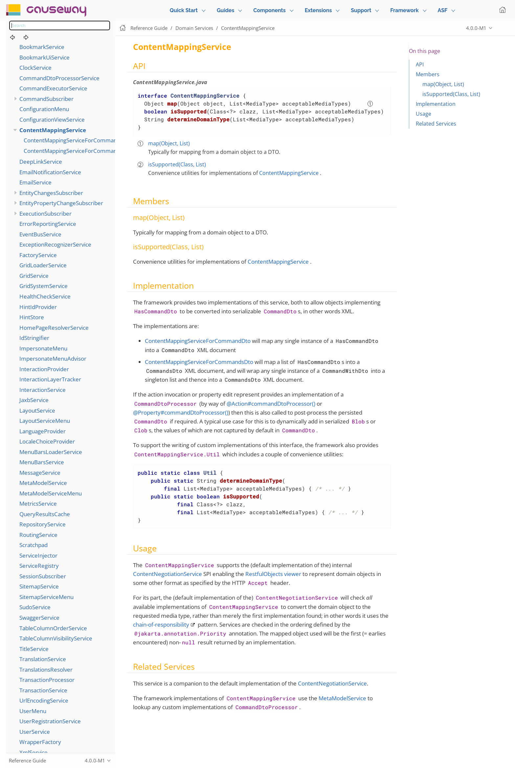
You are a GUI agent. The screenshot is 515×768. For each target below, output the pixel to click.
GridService (34, 275)
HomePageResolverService (54, 327)
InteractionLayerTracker (50, 379)
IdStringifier (34, 338)
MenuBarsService (41, 462)
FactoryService (38, 255)
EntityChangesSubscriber (51, 193)
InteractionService (42, 390)
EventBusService (40, 234)
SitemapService (39, 586)
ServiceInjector (38, 555)
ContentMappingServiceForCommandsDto (78, 151)
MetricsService (38, 503)
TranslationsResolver (46, 669)
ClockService (35, 67)
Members (427, 74)
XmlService (33, 752)
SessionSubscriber (42, 576)
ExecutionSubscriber (45, 213)
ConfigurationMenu (44, 109)
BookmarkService (41, 47)
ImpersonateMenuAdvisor (52, 358)
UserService (34, 731)
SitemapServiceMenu (46, 597)
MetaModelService (43, 483)
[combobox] (59, 25)
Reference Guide (149, 28)
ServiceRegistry (39, 565)
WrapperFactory (40, 742)
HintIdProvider (38, 307)
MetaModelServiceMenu (50, 493)
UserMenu (32, 711)
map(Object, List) (169, 143)
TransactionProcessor (47, 680)
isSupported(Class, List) (177, 164)
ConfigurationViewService (52, 119)
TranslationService (42, 659)
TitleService (34, 649)
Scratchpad (33, 545)
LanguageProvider (42, 431)
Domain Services (194, 28)
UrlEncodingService (43, 700)
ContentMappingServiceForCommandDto (76, 140)
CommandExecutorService (53, 88)
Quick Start (184, 10)
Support (361, 10)
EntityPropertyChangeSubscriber (61, 203)
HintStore (31, 317)
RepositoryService (42, 524)
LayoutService (37, 410)
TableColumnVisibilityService (55, 638)
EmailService (35, 182)
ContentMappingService (52, 130)
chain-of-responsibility (161, 624)
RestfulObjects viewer (273, 574)
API (420, 64)
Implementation (436, 104)
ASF (443, 10)
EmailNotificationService (50, 172)
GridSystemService (43, 286)
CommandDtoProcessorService (59, 78)
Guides (225, 10)
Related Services (436, 123)
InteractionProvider (44, 369)
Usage (423, 113)
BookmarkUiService (44, 57)
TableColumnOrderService (53, 628)
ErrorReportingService (47, 224)
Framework (404, 10)
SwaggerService (39, 617)
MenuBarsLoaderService (50, 452)
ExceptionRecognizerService (55, 244)
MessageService (39, 472)
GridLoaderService (43, 265)
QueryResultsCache (44, 514)
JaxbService (34, 400)
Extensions (318, 10)
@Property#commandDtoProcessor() (180, 412)
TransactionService (43, 690)
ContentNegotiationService (167, 574)
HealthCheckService (45, 296)
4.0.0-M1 (476, 28)
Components (269, 10)
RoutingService (38, 535)
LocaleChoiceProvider (47, 441)
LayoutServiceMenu (44, 420)
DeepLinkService (40, 161)
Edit (503, 28)
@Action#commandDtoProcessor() (271, 403)
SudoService (35, 607)
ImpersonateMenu (43, 348)
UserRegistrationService (50, 721)
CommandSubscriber (46, 99)
